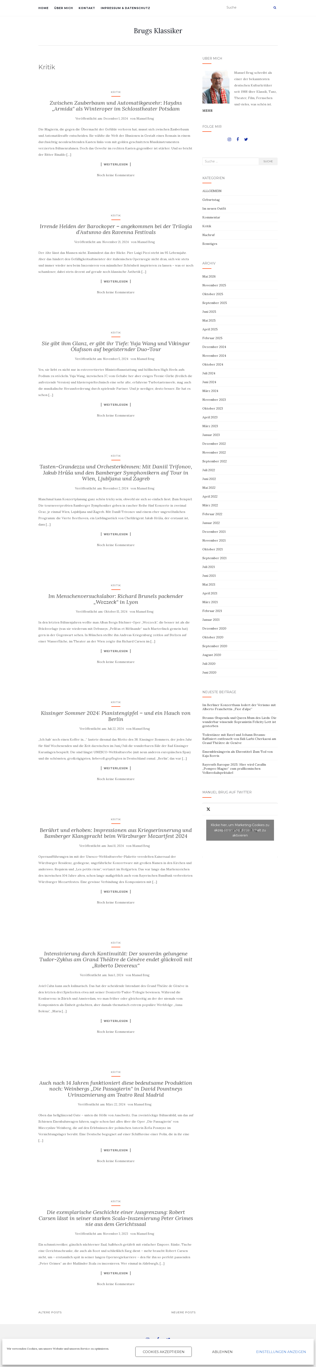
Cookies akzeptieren (164, 1352)
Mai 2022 (208, 488)
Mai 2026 (209, 276)
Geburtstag (211, 200)
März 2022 (210, 505)
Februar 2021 (212, 611)
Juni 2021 (209, 576)
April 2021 (209, 593)
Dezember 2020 (214, 628)
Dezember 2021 (214, 532)
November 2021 (214, 540)
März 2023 (210, 426)
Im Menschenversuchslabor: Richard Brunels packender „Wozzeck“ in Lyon (115, 599)
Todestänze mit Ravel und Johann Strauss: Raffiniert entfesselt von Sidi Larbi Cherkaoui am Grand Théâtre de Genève (239, 739)
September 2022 (214, 461)
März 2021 (210, 602)
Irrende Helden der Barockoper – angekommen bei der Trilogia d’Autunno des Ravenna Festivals (116, 229)
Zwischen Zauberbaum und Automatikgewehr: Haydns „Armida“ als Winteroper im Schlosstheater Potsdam (116, 105)
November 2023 (214, 400)
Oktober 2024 (212, 364)
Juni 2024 (209, 382)
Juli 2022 (208, 470)
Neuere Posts (183, 1312)
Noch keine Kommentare (116, 175)
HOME (43, 8)
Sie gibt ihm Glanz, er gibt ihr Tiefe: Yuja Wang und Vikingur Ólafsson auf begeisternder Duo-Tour (116, 346)
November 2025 (214, 285)
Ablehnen (222, 1352)
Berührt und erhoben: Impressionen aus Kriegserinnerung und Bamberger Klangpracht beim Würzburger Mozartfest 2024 (116, 833)
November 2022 (214, 452)
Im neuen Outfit (214, 208)
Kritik (116, 92)
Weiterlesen (116, 164)
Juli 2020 (208, 664)
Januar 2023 (211, 435)
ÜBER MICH (63, 8)
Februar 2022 (212, 514)
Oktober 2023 (212, 408)
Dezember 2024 (214, 347)
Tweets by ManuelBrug (240, 830)
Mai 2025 (209, 320)
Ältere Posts (50, 1312)
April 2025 (210, 329)
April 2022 (210, 496)
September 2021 (214, 558)
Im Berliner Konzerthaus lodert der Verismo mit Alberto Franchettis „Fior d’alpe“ (239, 707)
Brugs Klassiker (158, 30)
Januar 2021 (211, 620)
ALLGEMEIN (212, 191)
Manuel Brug (145, 118)
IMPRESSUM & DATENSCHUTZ (125, 8)
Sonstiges (209, 244)
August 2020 (211, 655)
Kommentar (211, 217)
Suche (268, 161)
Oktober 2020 (212, 637)
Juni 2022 (209, 479)
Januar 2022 (211, 523)
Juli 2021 (208, 567)
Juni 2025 (209, 312)
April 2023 (210, 417)
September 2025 (214, 303)
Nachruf (208, 235)
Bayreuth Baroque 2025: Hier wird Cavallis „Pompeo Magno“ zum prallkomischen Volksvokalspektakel (234, 768)
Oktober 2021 (212, 549)
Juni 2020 (209, 672)
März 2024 (210, 391)
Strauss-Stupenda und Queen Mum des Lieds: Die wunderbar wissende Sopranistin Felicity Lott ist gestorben (239, 722)
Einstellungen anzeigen (281, 1352)
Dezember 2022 (214, 444)
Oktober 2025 (212, 294)
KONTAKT (87, 8)
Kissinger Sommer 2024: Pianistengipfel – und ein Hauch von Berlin (116, 715)
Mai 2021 (208, 584)
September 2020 (214, 646)
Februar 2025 (212, 338)
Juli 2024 (208, 373)
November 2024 (214, 356)
